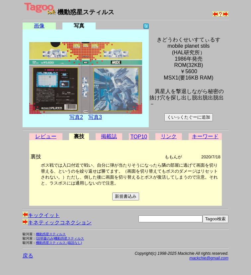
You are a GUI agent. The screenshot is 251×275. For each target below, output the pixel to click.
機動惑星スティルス (51, 234)
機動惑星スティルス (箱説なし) (59, 243)
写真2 (76, 117)
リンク (169, 136)
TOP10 (138, 136)
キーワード (205, 136)
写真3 (95, 117)
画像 (39, 25)
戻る (28, 255)
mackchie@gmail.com (208, 258)
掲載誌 (109, 136)
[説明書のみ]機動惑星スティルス (60, 238)
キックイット (41, 215)
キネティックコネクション (57, 222)
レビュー (45, 136)
